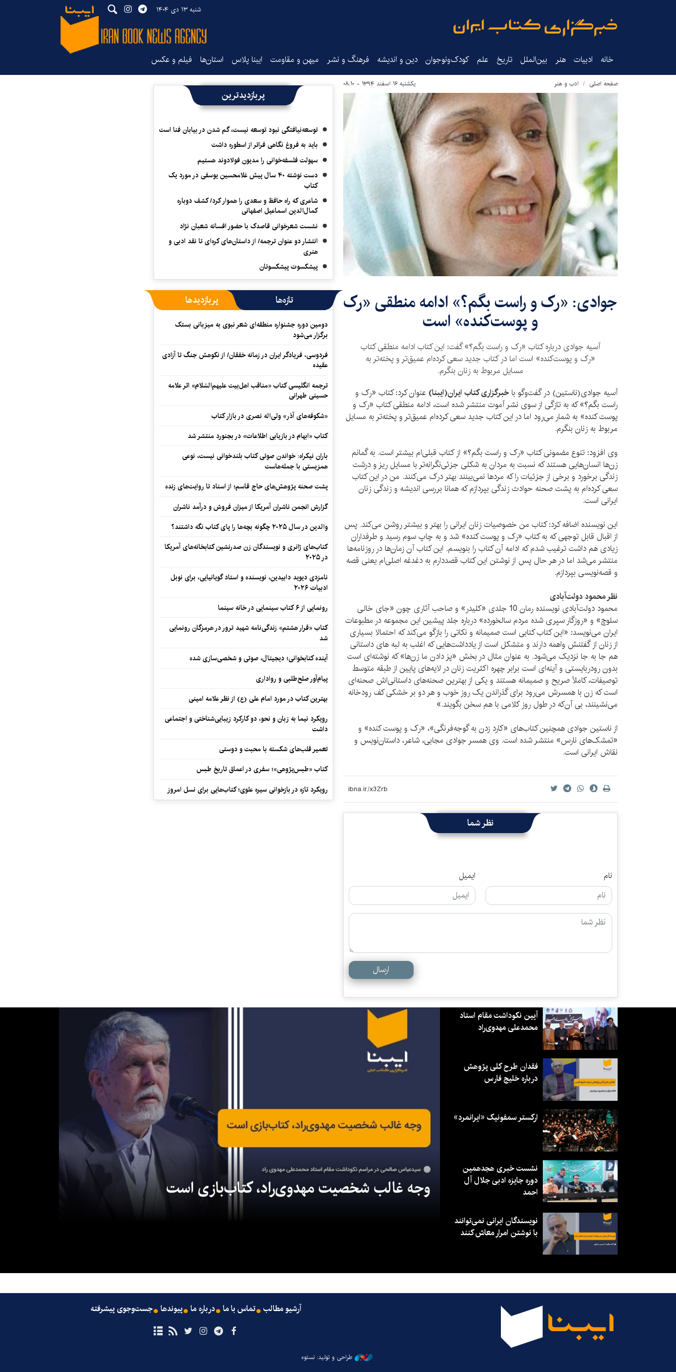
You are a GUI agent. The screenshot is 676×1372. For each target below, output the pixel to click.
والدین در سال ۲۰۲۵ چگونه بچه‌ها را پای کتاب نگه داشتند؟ (249, 526)
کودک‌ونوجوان (447, 59)
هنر (560, 59)
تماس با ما (239, 1309)
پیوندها (172, 1309)
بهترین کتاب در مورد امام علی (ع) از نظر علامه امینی (258, 698)
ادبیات (583, 59)
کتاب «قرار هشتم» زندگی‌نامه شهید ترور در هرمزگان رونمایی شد (248, 632)
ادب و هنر (566, 83)
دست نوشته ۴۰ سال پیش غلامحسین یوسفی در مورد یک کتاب (243, 180)
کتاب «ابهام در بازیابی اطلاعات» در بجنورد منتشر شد (258, 436)
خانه (607, 59)
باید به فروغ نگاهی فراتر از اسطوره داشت (265, 144)
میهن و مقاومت (294, 59)
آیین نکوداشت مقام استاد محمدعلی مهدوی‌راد (498, 1021)
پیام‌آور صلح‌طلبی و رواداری (292, 678)
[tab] (284, 300)
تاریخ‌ (504, 59)
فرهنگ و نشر (348, 59)
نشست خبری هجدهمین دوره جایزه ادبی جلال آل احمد (500, 1180)
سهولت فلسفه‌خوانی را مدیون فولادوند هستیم (258, 160)
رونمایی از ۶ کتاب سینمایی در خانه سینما (273, 607)
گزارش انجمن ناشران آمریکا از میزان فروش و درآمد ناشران (250, 506)
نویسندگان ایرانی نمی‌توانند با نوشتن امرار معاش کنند (496, 1227)
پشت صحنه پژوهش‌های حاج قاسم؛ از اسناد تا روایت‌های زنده (246, 486)
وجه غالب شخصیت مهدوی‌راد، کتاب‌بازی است (298, 1188)
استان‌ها (212, 59)
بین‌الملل (533, 59)
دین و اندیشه (397, 59)
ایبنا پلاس (246, 59)
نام (608, 876)
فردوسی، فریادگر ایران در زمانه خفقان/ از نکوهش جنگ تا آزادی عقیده (245, 360)
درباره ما (203, 1309)
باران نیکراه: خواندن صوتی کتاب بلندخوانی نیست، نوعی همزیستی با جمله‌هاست (255, 461)
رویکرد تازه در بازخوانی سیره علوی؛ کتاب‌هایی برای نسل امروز (247, 789)
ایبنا (535, 27)
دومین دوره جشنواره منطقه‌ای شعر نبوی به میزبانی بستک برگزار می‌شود (251, 329)
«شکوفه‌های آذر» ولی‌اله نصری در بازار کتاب (270, 416)
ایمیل (467, 876)
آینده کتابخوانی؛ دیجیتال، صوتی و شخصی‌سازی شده (259, 658)
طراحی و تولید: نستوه (337, 1357)
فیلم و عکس (171, 59)
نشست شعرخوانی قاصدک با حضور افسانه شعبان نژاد (249, 226)
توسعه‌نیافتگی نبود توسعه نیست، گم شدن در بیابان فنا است (238, 129)
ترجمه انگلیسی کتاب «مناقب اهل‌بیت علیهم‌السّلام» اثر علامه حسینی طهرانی (248, 390)
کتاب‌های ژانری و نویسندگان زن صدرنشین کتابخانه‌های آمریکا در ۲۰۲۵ (246, 551)
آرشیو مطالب (282, 1309)
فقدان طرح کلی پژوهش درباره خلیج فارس (500, 1072)
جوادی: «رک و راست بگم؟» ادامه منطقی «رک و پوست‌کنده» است (480, 312)
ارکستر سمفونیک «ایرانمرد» (495, 1117)
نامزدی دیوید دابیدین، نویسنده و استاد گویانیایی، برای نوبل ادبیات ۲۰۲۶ (249, 582)
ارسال (381, 969)
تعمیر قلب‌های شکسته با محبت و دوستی (273, 749)
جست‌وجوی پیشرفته (122, 1309)
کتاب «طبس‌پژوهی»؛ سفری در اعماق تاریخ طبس (262, 769)
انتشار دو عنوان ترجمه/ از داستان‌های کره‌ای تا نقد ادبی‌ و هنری (243, 246)
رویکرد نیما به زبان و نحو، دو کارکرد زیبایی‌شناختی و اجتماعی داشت (246, 723)
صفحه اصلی (603, 83)
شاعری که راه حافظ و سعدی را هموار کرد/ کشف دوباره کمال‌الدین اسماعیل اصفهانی (247, 205)
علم (482, 59)
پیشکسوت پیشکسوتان (288, 266)
